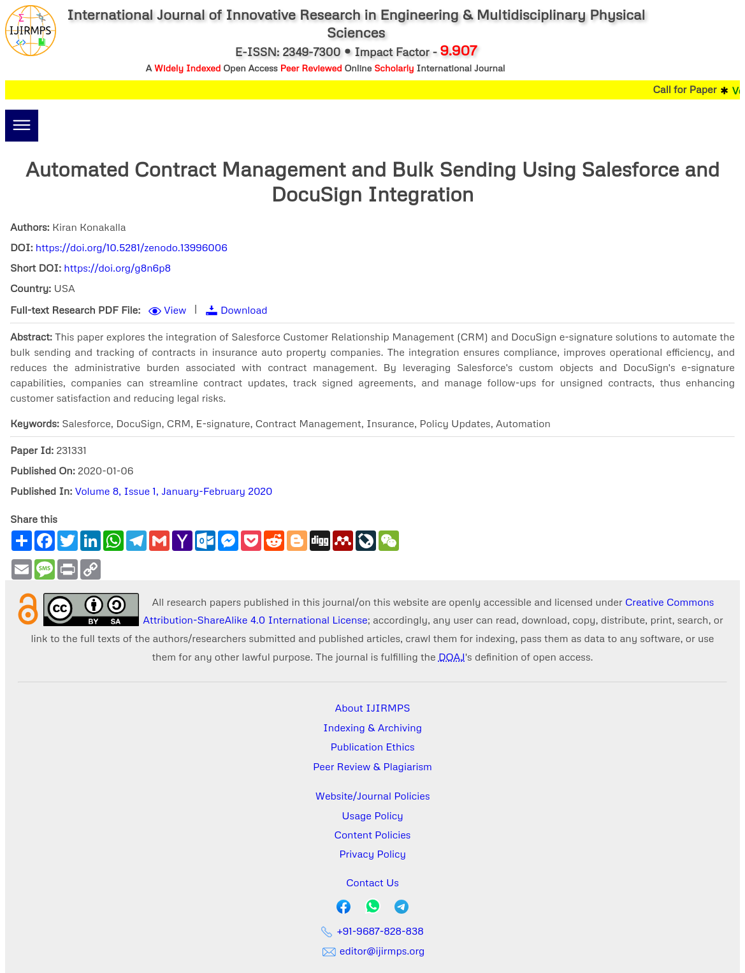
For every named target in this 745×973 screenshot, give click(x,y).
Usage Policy (372, 815)
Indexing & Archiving (372, 727)
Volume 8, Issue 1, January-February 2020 (174, 491)
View (175, 310)
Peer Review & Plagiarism (372, 766)
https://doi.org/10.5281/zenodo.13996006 (132, 247)
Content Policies (373, 834)
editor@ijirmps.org (373, 950)
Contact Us (372, 882)
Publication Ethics (373, 746)
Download (244, 310)
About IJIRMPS (372, 707)
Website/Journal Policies (372, 795)
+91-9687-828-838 (372, 931)
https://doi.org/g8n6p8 (117, 267)
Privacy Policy (372, 853)
